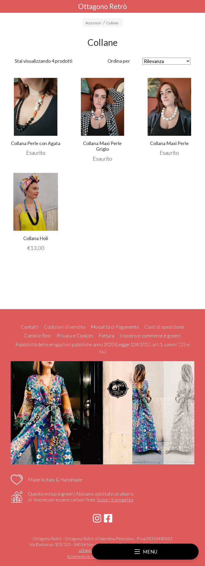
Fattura (106, 335)
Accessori (93, 23)
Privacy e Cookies (75, 335)
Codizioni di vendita (64, 327)
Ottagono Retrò (102, 6)
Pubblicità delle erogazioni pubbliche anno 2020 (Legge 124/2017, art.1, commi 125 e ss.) (102, 347)
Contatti (30, 327)
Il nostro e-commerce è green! (150, 335)
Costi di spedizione (164, 327)
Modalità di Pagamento (115, 327)
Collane (112, 23)
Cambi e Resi (37, 335)
